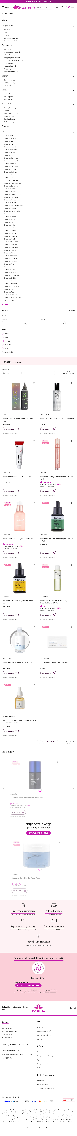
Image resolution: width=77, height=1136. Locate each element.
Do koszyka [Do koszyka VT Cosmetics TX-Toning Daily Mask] (47, 676)
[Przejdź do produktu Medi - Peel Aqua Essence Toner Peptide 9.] (57, 397)
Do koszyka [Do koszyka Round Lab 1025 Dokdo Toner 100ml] (9, 676)
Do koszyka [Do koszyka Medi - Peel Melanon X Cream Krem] (9, 492)
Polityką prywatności (50, 997)
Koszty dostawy (42, 1090)
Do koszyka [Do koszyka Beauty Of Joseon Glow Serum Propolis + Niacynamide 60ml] (9, 735)
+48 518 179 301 (7, 1064)
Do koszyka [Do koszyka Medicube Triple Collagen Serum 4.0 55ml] (9, 555)
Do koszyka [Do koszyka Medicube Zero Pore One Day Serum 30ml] (16, 817)
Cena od (4, 320)
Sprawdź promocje (38, 838)
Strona (63, 373)
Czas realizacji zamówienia (46, 1094)
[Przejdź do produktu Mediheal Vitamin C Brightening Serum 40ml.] (19, 581)
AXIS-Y (7, 348)
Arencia (7, 341)
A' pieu (7, 334)
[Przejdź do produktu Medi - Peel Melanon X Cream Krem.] (19, 455)
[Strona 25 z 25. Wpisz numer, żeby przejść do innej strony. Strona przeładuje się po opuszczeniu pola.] (68, 373)
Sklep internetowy (36, 1133)
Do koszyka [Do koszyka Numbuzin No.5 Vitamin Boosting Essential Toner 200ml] (47, 618)
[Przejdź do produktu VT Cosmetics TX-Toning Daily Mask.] (57, 643)
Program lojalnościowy (45, 1061)
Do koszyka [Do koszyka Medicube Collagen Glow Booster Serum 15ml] (47, 492)
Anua (6, 337)
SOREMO (4, 13)
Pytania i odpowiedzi (44, 1065)
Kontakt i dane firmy (44, 1041)
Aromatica (8, 345)
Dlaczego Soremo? (44, 1037)
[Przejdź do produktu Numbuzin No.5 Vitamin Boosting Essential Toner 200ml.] (57, 581)
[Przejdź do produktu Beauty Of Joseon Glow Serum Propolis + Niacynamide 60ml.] (19, 702)
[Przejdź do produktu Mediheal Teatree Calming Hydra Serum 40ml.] (57, 518)
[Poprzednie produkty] (50, 746)
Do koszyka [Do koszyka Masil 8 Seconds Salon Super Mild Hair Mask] (9, 430)
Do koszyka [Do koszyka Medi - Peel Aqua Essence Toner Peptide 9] (47, 430)
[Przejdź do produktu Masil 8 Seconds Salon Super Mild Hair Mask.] (19, 397)
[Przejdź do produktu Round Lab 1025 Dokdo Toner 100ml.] (19, 643)
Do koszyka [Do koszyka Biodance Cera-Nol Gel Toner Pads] (18, 896)
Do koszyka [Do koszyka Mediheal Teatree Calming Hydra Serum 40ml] (47, 555)
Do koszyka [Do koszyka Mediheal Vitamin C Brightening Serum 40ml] (9, 618)
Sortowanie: (5, 369)
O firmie (40, 1033)
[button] (6, 7)
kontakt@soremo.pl (10, 1056)
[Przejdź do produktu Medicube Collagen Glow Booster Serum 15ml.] (57, 455)
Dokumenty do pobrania (45, 1073)
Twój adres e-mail (21, 988)
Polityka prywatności (44, 1069)
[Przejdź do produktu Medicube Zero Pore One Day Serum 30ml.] (35, 780)
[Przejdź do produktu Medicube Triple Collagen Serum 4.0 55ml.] (19, 518)
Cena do (43, 320)
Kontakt (40, 1045)
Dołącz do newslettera (28, 991)
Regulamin (34, 995)
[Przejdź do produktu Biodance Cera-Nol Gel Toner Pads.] (37, 861)
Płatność (40, 1086)
